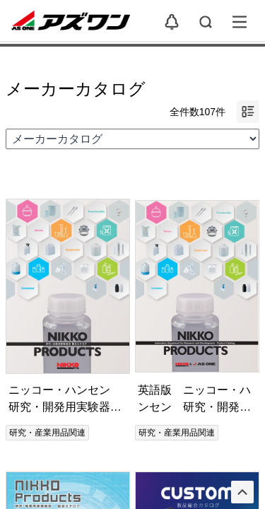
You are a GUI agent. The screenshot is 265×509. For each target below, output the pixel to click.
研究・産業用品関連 (47, 433)
